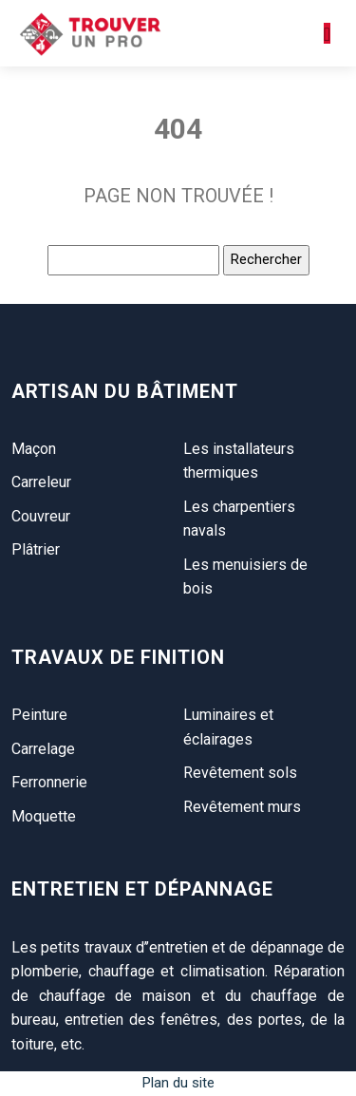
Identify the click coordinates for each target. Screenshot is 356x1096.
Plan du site (178, 1082)
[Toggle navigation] (327, 33)
